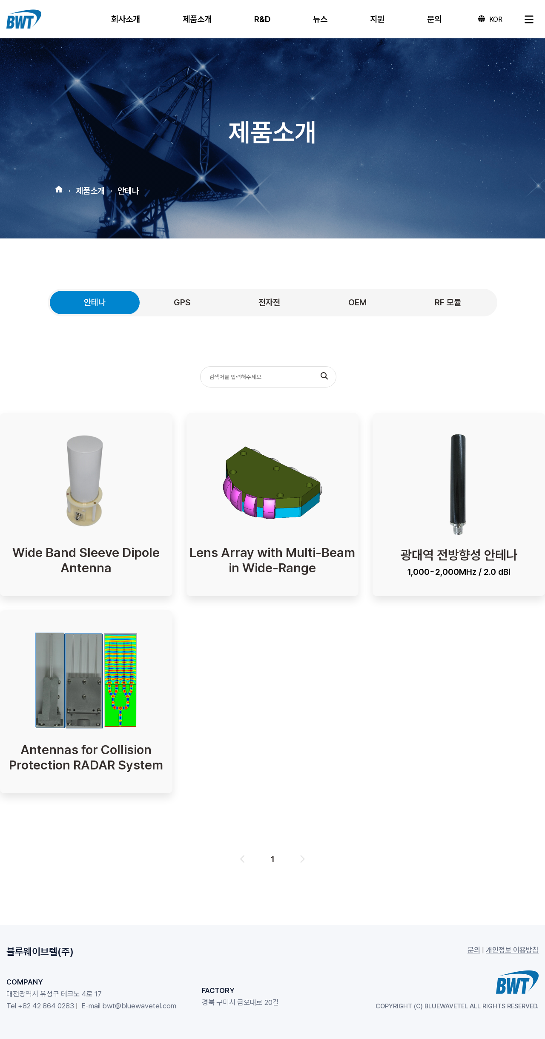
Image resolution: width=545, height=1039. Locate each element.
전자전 (269, 302)
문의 (474, 950)
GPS (182, 302)
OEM (357, 302)
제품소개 (90, 189)
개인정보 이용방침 (512, 950)
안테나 (128, 189)
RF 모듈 (448, 302)
